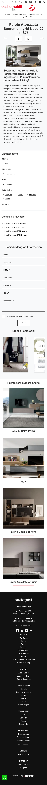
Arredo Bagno (23, 705)
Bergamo (8, 195)
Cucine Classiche (23, 679)
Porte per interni (23, 737)
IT (12, 2)
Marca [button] (5, 159)
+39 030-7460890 (25, 618)
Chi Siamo (23, 638)
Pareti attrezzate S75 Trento (15, 227)
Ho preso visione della (19, 316)
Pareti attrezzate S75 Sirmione (16, 235)
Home (7, 14)
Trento (7, 199)
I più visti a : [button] (7, 190)
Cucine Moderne (23, 676)
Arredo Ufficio (23, 754)
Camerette (23, 724)
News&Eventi (23, 650)
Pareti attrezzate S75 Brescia (15, 223)
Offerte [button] (5, 204)
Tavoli (23, 702)
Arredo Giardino (23, 765)
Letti (23, 715)
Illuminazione (23, 734)
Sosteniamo (24, 653)
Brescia (20, 195)
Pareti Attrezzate (34, 14)
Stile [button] (4, 180)
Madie (23, 695)
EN (16, 2)
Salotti (23, 698)
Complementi (23, 744)
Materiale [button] (6, 169)
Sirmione (32, 195)
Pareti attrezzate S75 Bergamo (16, 231)
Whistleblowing (23, 663)
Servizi (23, 641)
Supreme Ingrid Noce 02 (23, 17)
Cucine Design (23, 673)
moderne (8, 184)
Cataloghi (23, 647)
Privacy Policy (28, 316)
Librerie (24, 689)
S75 (6, 163)
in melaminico (10, 174)
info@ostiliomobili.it (26, 621)
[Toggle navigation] (43, 8)
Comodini (23, 718)
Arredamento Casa (19, 14)
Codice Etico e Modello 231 (23, 660)
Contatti (23, 657)
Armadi (23, 721)
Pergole (23, 768)
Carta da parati (23, 741)
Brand (23, 644)
